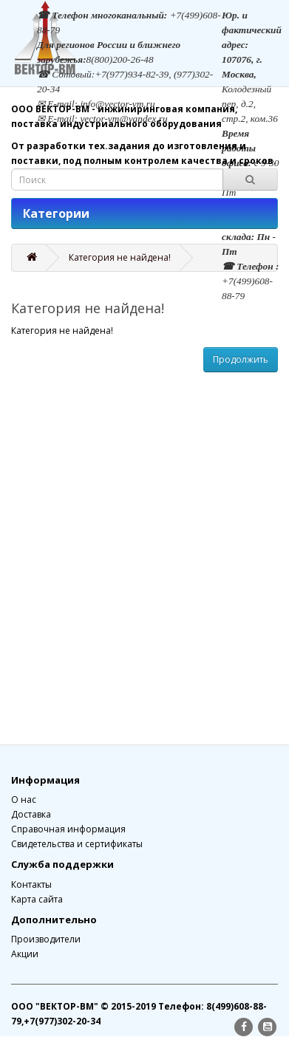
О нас (23, 799)
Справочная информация (68, 829)
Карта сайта (37, 899)
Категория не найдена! (120, 257)
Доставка (31, 814)
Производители (46, 939)
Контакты (31, 884)
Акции (24, 954)
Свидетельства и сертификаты (77, 844)
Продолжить (240, 359)
